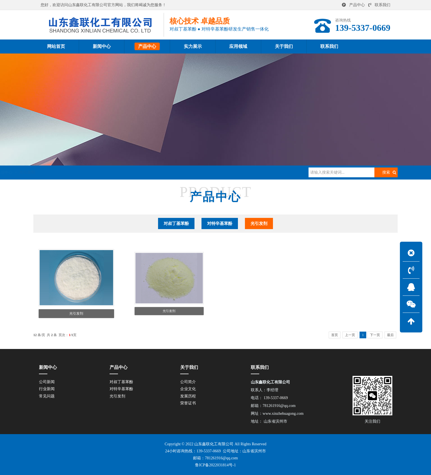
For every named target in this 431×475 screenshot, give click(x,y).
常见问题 (47, 396)
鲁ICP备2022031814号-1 (215, 465)
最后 (390, 335)
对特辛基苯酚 (219, 223)
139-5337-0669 (208, 451)
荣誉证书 (188, 403)
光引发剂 (110, 172)
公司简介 (188, 382)
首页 (334, 335)
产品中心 (353, 5)
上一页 (350, 335)
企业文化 (188, 389)
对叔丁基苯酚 (176, 223)
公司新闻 (47, 382)
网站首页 (63, 172)
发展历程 (188, 396)
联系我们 (379, 5)
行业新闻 (47, 389)
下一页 (375, 335)
